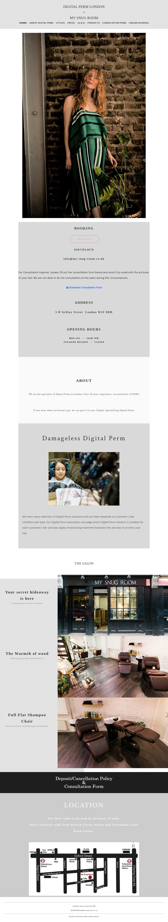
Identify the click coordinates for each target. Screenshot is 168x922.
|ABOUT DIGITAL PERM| (41, 23)
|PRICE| (71, 23)
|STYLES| (60, 23)
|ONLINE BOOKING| (139, 23)
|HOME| (23, 23)
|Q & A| (81, 23)
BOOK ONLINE (85, 239)
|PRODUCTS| (93, 23)
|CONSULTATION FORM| (114, 23)
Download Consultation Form (84, 287)
